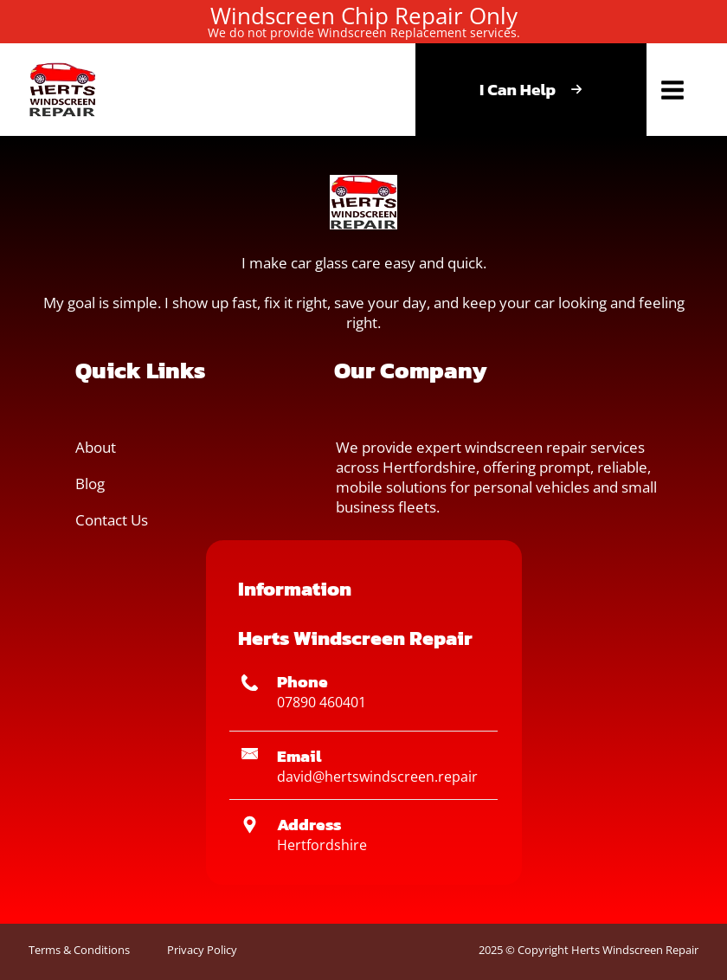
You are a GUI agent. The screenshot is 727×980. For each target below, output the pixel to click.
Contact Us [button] (111, 520)
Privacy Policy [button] (202, 949)
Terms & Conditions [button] (79, 949)
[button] (62, 89)
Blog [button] (90, 483)
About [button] (95, 447)
